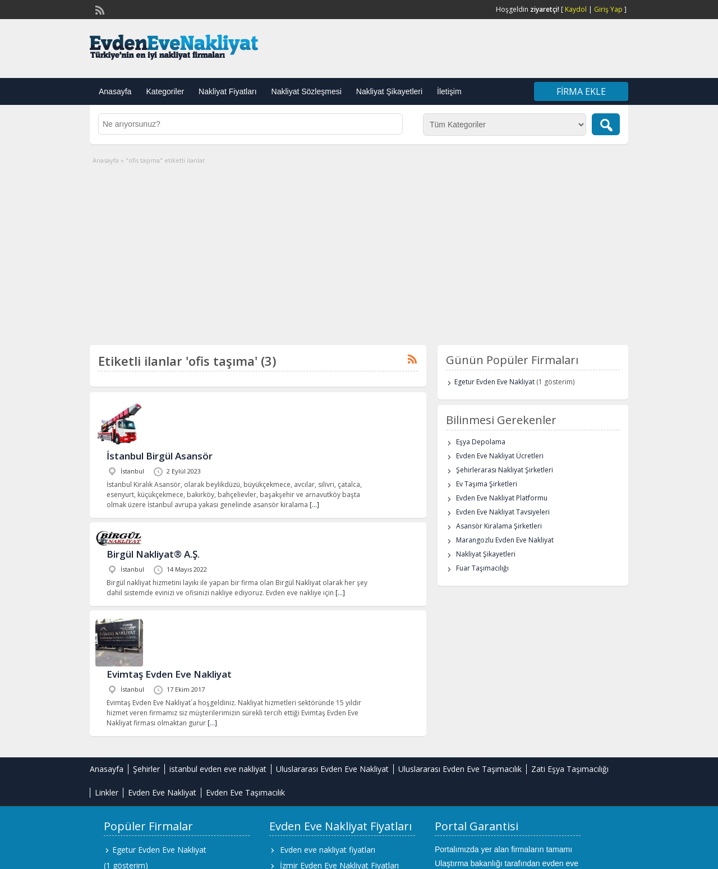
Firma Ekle (581, 91)
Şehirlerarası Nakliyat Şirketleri (504, 470)
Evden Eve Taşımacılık (245, 792)
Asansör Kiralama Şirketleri (499, 526)
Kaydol (576, 9)
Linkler (106, 792)
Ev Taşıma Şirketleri (486, 484)
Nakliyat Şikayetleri (389, 91)
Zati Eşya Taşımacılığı (570, 769)
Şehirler (146, 769)
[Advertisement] (359, 249)
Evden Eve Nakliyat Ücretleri (500, 456)
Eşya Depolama (480, 442)
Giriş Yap (608, 9)
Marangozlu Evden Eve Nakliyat (505, 540)
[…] (314, 504)
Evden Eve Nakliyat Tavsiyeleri (503, 512)
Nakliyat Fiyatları (227, 91)
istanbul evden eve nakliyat (217, 769)
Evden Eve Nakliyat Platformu (501, 498)
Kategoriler (165, 91)
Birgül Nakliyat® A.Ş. (153, 554)
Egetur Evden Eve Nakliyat (494, 382)
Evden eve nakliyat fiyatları (327, 849)
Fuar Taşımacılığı (482, 568)
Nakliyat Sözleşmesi (306, 91)
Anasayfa (115, 91)
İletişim (449, 91)
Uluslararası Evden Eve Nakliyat (332, 769)
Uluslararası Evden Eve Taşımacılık (460, 769)
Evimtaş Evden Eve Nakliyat (169, 674)
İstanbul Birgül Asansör (160, 455)
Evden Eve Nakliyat (162, 792)
